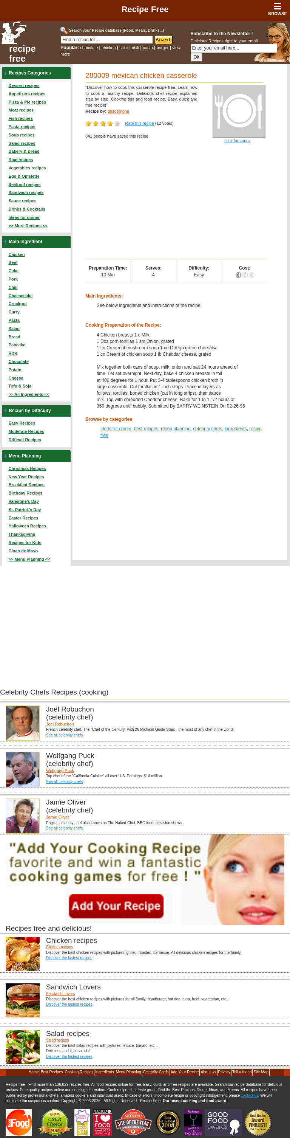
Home (34, 1072)
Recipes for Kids (25, 542)
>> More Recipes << (28, 225)
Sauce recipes (23, 200)
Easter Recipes (24, 518)
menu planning (176, 428)
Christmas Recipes (27, 468)
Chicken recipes (59, 947)
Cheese (16, 378)
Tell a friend (241, 1072)
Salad (14, 328)
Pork (13, 279)
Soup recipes (22, 135)
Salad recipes (22, 143)
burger (163, 47)
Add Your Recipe (185, 1072)
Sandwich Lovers (60, 994)
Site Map (260, 1072)
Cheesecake (21, 295)
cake (123, 47)
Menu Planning (25, 456)
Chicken (17, 254)
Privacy (224, 1072)
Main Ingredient (25, 241)
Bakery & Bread (24, 151)
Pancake (17, 345)
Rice (13, 353)
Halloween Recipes (27, 526)
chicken (109, 47)
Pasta (14, 320)
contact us (249, 1095)
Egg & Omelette (24, 176)
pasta (148, 47)
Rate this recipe (139, 123)
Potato (15, 369)
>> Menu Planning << (29, 559)
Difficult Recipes (25, 439)
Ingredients (104, 1072)
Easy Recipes (22, 423)
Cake (14, 270)
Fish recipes (21, 118)
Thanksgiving (22, 534)
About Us (208, 1072)
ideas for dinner (115, 428)
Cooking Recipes (79, 1072)
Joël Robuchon (60, 724)
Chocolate (19, 361)
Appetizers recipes (27, 93)
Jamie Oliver (57, 817)
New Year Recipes (26, 476)
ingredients (236, 428)
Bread (14, 337)
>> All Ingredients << (29, 394)
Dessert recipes (24, 85)
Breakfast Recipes (27, 484)
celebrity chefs (207, 428)
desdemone (119, 111)
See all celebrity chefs (64, 735)
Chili (13, 287)
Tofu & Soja (20, 386)
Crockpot (18, 303)
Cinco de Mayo (23, 551)
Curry (14, 312)
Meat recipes (21, 110)
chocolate (89, 47)
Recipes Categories (30, 73)
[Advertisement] (176, 202)
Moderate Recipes (26, 431)
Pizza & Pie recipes (27, 102)
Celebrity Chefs (156, 1072)
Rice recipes (21, 159)
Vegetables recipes (27, 168)
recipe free (22, 54)
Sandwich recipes (26, 192)
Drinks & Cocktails (27, 209)
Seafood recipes (25, 184)
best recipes (146, 428)
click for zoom (237, 140)
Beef (13, 262)
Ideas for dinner (24, 217)
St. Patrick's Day (25, 509)
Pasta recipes (22, 126)
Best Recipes (52, 1072)
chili (135, 47)
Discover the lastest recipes (69, 958)
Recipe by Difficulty (30, 410)
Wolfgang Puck (60, 770)
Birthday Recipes (26, 493)
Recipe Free (145, 9)
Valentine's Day (24, 501)
